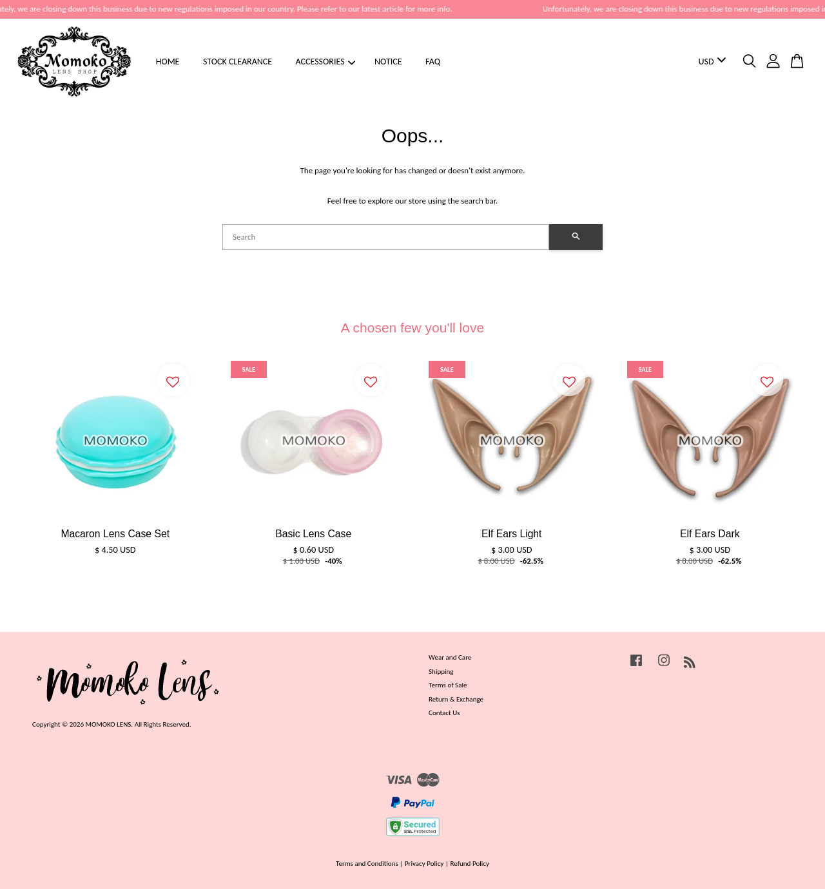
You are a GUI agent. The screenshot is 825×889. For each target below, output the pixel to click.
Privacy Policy (424, 863)
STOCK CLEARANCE (237, 61)
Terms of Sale (448, 684)
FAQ (432, 61)
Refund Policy (469, 863)
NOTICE (388, 61)
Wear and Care (450, 657)
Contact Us (444, 712)
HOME (168, 61)
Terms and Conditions (367, 863)
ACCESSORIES (326, 61)
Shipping (441, 671)
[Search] (385, 237)
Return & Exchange (456, 698)
